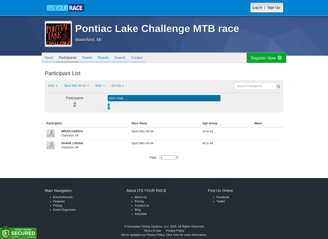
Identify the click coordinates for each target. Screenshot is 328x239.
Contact (146, 58)
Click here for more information (186, 234)
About (49, 58)
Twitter (220, 201)
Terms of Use (152, 230)
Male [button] (100, 85)
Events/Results (63, 197)
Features (59, 201)
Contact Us (142, 205)
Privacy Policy (175, 230)
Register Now (266, 57)
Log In (257, 8)
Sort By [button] (117, 85)
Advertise (141, 214)
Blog (138, 209)
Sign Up (273, 8)
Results (109, 58)
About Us (141, 197)
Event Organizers (64, 209)
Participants (70, 58)
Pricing (57, 205)
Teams (91, 58)
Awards (127, 58)
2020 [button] (52, 85)
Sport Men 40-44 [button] (76, 85)
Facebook (222, 197)
